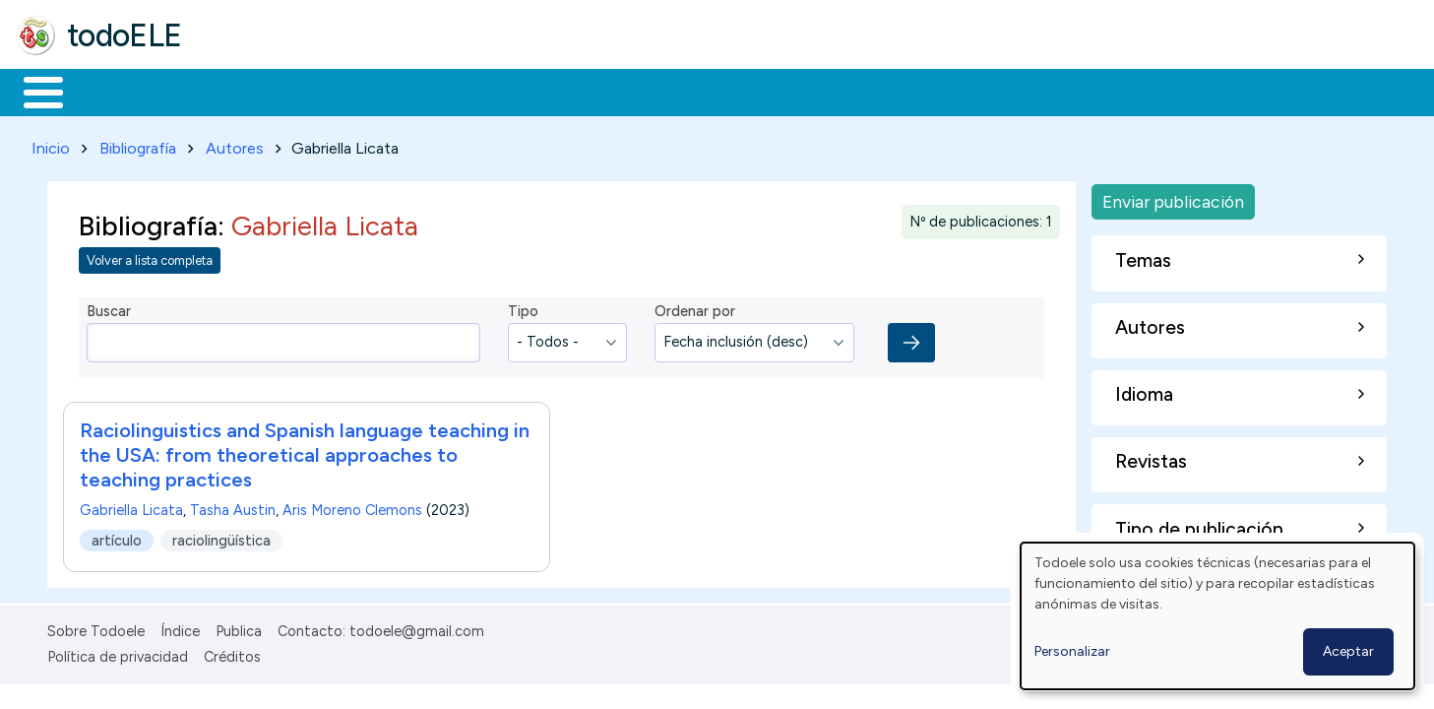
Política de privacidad (117, 653)
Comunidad (720, 90)
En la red (465, 90)
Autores (235, 144)
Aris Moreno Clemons (352, 506)
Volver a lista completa (150, 257)
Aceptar (1348, 651)
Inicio (33, 90)
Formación (237, 90)
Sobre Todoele (96, 627)
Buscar (808, 90)
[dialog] (1217, 616)
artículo (117, 537)
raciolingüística (221, 537)
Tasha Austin (233, 506)
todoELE (124, 35)
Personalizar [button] (1072, 651)
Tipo (523, 308)
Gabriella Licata (131, 506)
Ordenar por (695, 308)
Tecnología (588, 90)
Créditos (232, 653)
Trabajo (355, 90)
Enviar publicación (1173, 197)
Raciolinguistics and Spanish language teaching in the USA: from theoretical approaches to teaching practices (305, 451)
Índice (180, 627)
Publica (239, 627)
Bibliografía (137, 144)
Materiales (110, 90)
